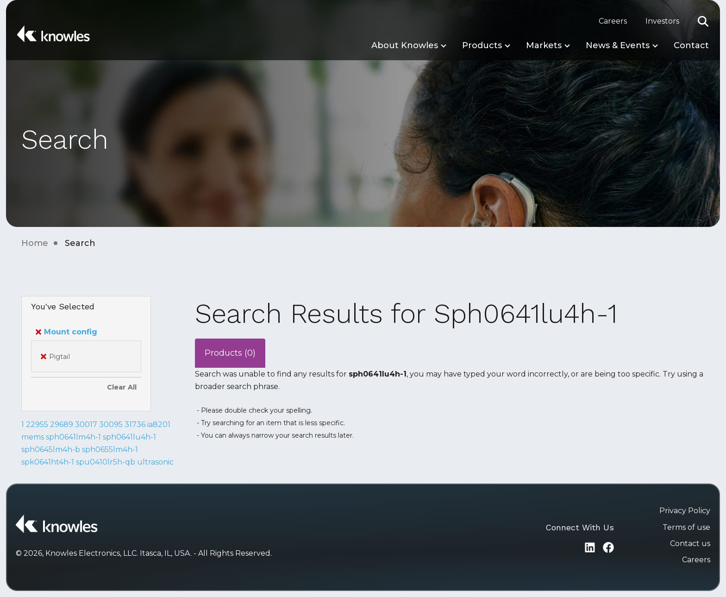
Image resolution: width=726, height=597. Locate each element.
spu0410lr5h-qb (105, 462)
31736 (135, 424)
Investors (662, 21)
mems (32, 437)
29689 (61, 424)
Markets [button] (544, 45)
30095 (111, 424)
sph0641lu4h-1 (129, 437)
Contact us (690, 543)
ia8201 (158, 424)
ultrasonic (155, 462)
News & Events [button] (618, 45)
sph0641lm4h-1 (73, 437)
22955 (37, 424)
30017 (86, 424)
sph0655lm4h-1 (110, 449)
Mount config (66, 331)
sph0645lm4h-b (50, 449)
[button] (703, 21)
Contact (691, 45)
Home (34, 243)
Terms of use (686, 527)
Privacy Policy (684, 510)
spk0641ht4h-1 (47, 462)
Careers (613, 21)
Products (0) (230, 353)
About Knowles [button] (404, 45)
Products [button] (482, 45)
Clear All (122, 387)
